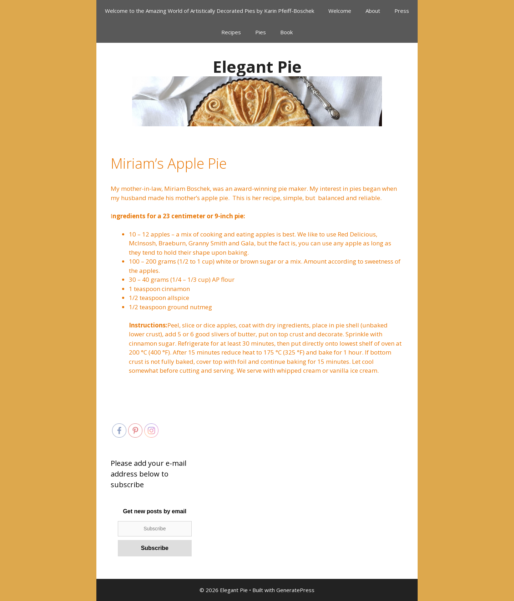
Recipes (231, 32)
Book (286, 32)
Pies (260, 32)
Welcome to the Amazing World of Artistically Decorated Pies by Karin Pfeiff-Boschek (209, 10)
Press (401, 10)
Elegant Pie (257, 66)
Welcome (339, 10)
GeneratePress (295, 590)
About (373, 10)
